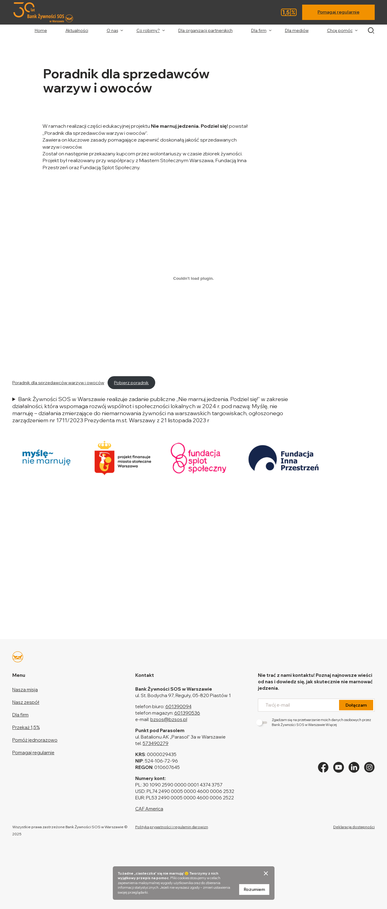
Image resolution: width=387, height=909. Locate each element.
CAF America (149, 809)
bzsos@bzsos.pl (168, 719)
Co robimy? (148, 30)
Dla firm (259, 30)
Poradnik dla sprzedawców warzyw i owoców (58, 382)
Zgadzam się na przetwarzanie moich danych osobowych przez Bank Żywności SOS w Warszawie (314, 722)
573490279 (155, 743)
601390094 (178, 706)
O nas (112, 30)
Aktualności (76, 30)
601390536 (187, 713)
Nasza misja (25, 689)
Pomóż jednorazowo (34, 740)
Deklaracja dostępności (354, 827)
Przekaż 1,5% (26, 727)
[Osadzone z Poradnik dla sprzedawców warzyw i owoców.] (193, 278)
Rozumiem (254, 889)
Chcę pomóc (340, 30)
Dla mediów (297, 30)
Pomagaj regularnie (338, 12)
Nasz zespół (25, 702)
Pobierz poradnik (131, 382)
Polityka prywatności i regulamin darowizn (171, 827)
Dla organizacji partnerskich (205, 30)
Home (41, 30)
